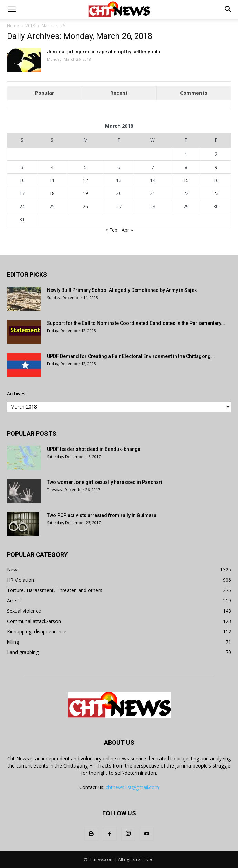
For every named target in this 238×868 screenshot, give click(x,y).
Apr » (127, 229)
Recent (119, 92)
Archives (16, 393)
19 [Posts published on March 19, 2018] (85, 193)
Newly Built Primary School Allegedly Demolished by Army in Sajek (122, 290)
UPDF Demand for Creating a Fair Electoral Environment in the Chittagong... (131, 356)
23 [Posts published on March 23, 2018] (216, 193)
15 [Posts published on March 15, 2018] (186, 180)
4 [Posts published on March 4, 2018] (52, 167)
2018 (30, 26)
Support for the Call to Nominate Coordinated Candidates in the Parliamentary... (136, 323)
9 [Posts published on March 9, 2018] (216, 167)
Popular (44, 92)
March (48, 26)
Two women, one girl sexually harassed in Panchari (104, 482)
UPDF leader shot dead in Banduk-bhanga (94, 449)
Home (13, 26)
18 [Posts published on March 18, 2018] (52, 193)
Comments (193, 92)
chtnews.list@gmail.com (132, 787)
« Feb (111, 229)
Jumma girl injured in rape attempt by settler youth (103, 51)
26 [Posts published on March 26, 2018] (85, 206)
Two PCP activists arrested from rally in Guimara (101, 515)
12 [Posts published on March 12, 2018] (85, 180)
